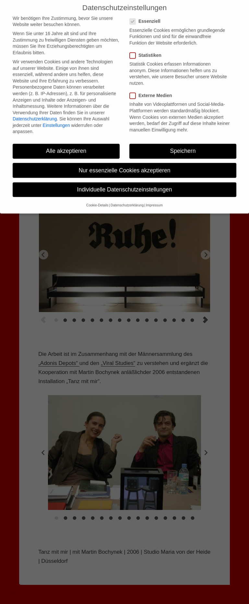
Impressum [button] (154, 195)
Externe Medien (152, 86)
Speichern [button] (183, 141)
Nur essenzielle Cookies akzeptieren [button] (124, 160)
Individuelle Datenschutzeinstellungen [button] (124, 179)
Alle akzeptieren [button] (66, 141)
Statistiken (147, 45)
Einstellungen (56, 115)
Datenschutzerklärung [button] (127, 195)
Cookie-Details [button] (97, 195)
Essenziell (147, 11)
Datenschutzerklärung (35, 109)
